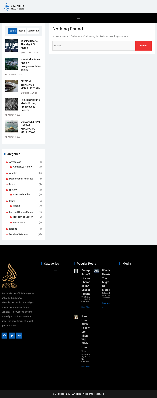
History (13, 189)
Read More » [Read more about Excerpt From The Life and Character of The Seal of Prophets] (86, 307)
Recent (21, 30)
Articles (13, 173)
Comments (33, 30)
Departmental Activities (21, 178)
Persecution (19, 222)
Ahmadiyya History (22, 166)
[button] (78, 17)
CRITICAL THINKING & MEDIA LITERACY (30, 85)
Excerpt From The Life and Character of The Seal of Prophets (87, 282)
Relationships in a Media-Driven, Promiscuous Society (30, 105)
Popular (12, 30)
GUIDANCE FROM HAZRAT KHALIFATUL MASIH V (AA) (30, 127)
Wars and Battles (21, 194)
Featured (13, 184)
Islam (12, 201)
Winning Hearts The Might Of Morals (29, 44)
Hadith (16, 205)
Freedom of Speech (23, 216)
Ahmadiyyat (15, 162)
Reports (13, 228)
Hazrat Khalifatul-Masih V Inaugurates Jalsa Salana (31, 64)
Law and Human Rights (21, 212)
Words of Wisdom (18, 234)
